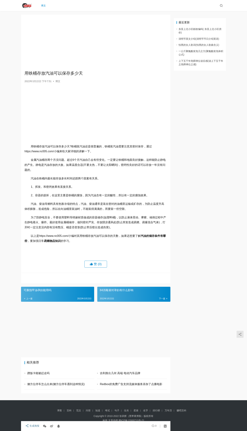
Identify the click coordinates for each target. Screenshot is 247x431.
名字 (145, 410)
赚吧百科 (181, 410)
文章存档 (113, 420)
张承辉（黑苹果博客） (131, 416)
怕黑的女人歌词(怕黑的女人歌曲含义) (199, 45)
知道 (97, 410)
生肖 (126, 410)
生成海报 (31, 426)
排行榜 (156, 410)
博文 (44, 5)
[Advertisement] (95, 42)
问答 (88, 410)
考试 (107, 410)
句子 (116, 410)
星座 (136, 410)
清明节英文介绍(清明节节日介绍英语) (199, 38)
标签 (105, 420)
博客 (59, 410)
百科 (69, 410)
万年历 (168, 410)
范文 (78, 410)
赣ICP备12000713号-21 (131, 420)
